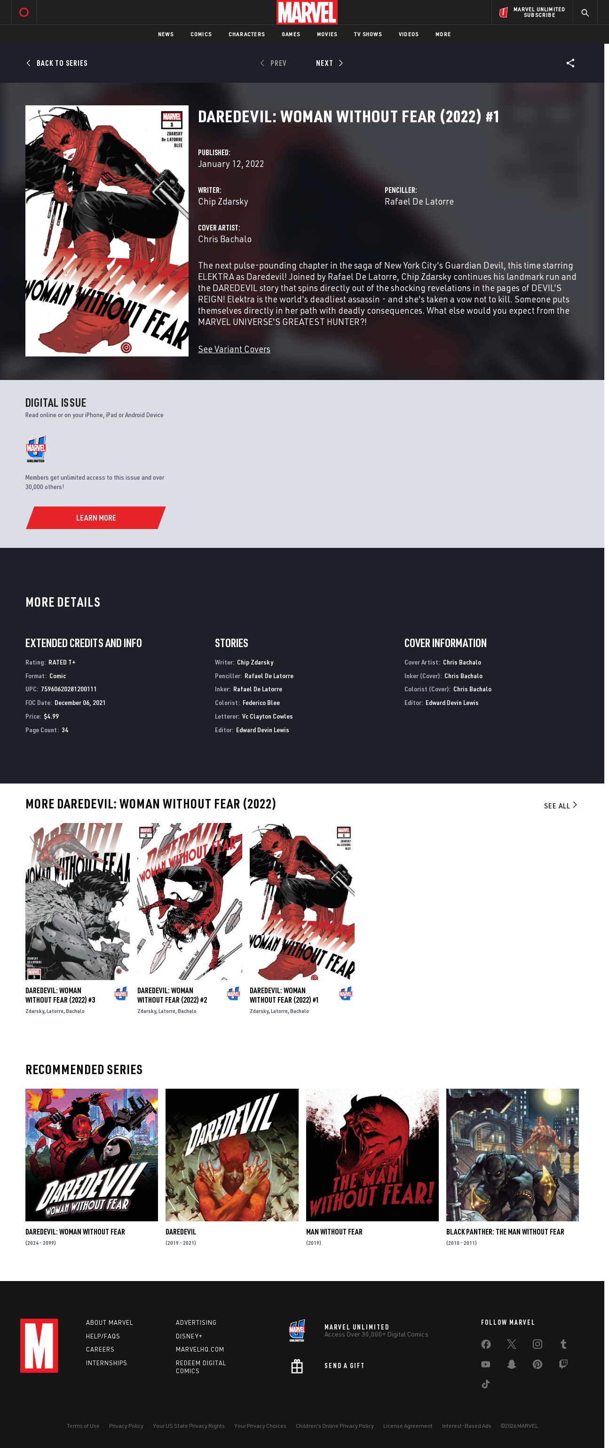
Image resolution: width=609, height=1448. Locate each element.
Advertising (196, 1322)
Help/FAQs (103, 1336)
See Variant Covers (234, 348)
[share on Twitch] (563, 1366)
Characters (247, 34)
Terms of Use (83, 1425)
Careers (100, 1349)
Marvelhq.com (200, 1349)
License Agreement (408, 1425)
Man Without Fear (334, 1231)
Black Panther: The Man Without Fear (505, 1231)
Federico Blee (261, 702)
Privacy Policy (126, 1425)
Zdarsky (34, 1010)
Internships (106, 1363)
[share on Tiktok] (485, 1386)
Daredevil (181, 1231)
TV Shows (368, 34)
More (443, 34)
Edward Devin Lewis (262, 730)
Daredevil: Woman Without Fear (75, 1231)
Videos (409, 34)
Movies (327, 34)
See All (561, 805)
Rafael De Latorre (419, 201)
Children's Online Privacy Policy (335, 1425)
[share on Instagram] (537, 1346)
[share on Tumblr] (563, 1346)
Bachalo (75, 1010)
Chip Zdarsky (223, 201)
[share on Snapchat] (511, 1366)
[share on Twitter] (511, 1346)
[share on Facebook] (486, 1346)
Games (291, 34)
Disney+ (189, 1336)
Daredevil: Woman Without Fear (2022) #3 (60, 995)
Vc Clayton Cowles (267, 716)
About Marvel (109, 1322)
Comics (201, 34)
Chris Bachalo (225, 238)
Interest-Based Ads (466, 1425)
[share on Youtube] (485, 1366)
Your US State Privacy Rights (189, 1425)
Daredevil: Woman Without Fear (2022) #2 (172, 995)
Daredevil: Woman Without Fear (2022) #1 (284, 995)
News (166, 34)
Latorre (55, 1010)
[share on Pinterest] (537, 1366)
